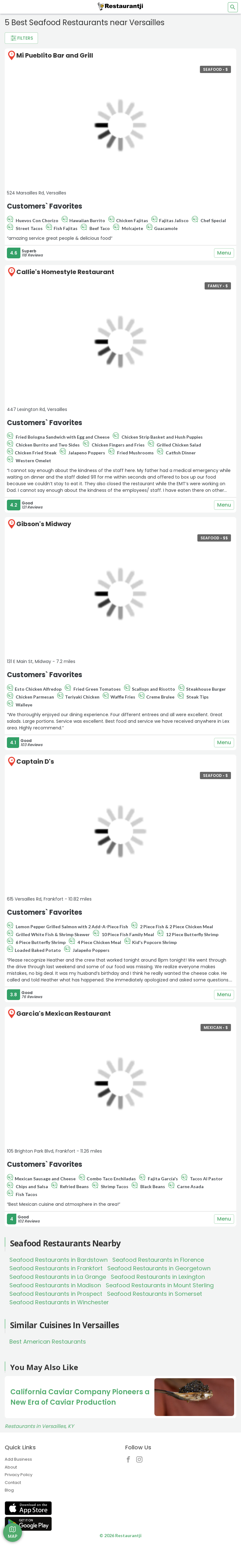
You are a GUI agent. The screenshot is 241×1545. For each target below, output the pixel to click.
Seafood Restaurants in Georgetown (159, 1268)
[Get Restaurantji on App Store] (28, 1508)
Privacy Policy (18, 1475)
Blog (9, 1490)
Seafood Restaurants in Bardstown (58, 1260)
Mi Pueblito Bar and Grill (54, 55)
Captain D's (35, 761)
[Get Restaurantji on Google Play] (28, 1524)
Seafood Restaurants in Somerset (154, 1294)
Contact (13, 1483)
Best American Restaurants (47, 1342)
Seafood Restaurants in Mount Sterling (160, 1285)
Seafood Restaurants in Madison (55, 1285)
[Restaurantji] (120, 6)
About (11, 1467)
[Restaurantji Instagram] (141, 1461)
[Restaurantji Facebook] (130, 1461)
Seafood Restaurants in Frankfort (56, 1268)
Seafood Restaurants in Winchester (59, 1302)
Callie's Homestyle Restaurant (65, 272)
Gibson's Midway (43, 524)
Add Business (18, 1459)
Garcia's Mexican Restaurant (63, 1013)
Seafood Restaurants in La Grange (57, 1277)
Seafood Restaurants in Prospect (55, 1294)
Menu (224, 253)
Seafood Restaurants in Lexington (158, 1277)
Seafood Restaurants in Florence (158, 1260)
